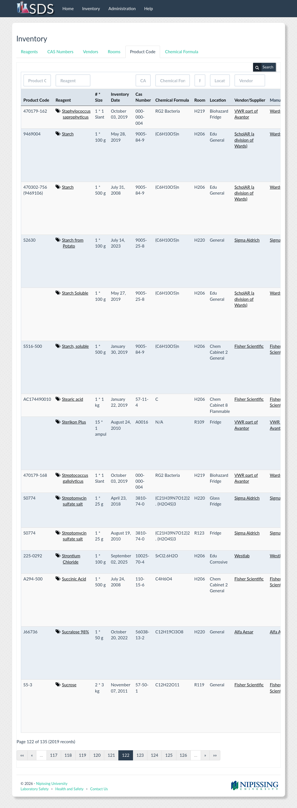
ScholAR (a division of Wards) (244, 139)
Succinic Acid (74, 578)
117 (53, 755)
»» (215, 755)
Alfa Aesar (243, 631)
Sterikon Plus (74, 421)
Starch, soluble (75, 346)
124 (154, 755)
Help (148, 8)
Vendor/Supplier (249, 100)
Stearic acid (72, 399)
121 (111, 755)
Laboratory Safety (34, 789)
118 (68, 755)
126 (183, 755)
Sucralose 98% (75, 631)
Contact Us (99, 789)
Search (263, 67)
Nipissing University (51, 783)
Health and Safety (69, 789)
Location (218, 100)
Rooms (114, 51)
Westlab (242, 555)
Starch (68, 133)
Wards (276, 110)
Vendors (90, 51)
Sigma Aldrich (247, 239)
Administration (122, 8)
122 (125, 755)
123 (140, 755)
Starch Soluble (75, 292)
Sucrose (69, 684)
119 (82, 755)
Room (199, 100)
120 (97, 755)
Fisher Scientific (249, 346)
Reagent (63, 100)
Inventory (91, 8)
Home (68, 8)
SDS (35, 8)
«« (22, 755)
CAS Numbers (60, 51)
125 (168, 755)
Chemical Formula (181, 51)
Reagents (29, 51)
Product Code (142, 51)
